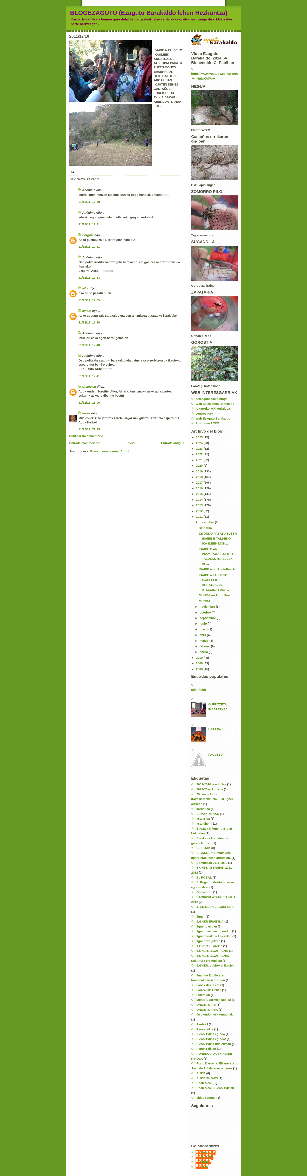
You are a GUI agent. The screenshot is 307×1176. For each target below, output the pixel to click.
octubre (206, 612)
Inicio (131, 443)
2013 (200, 505)
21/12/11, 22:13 (89, 429)
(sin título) (198, 689)
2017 (200, 482)
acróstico (203, 809)
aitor (85, 288)
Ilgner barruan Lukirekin (213, 931)
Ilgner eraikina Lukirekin (213, 936)
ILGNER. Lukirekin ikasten (215, 965)
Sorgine (88, 235)
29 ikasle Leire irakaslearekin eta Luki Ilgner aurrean (212, 799)
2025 (200, 437)
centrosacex (204, 413)
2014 (200, 499)
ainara (86, 311)
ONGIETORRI (206, 1004)
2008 (200, 669)
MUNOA (204, 601)
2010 (200, 657)
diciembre (207, 522)
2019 (200, 471)
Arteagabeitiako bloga (211, 399)
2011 (200, 516)
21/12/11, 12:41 (89, 376)
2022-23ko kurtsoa (209, 789)
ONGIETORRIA (207, 1009)
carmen (205, 1162)
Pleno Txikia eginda (210, 1034)
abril (203, 635)
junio (204, 623)
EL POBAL (204, 877)
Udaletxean (204, 1083)
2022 (200, 454)
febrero (205, 646)
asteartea (203, 818)
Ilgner (200, 916)
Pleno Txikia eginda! (211, 1039)
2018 (200, 477)
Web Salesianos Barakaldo (215, 403)
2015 (200, 494)
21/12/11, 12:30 (89, 201)
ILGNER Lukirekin (209, 946)
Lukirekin (203, 995)
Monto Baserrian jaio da (213, 999)
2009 (200, 663)
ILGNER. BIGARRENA (212, 950)
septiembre (208, 618)
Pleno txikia (204, 1029)
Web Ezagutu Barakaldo (213, 418)
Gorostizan (204, 892)
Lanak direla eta (207, 985)
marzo (205, 640)
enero (204, 652)
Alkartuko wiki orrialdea (213, 408)
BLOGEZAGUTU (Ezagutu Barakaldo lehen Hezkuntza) (148, 12)
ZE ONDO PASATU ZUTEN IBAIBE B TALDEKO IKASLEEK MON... (218, 538)
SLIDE (200, 1073)
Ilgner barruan (206, 926)
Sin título (205, 528)
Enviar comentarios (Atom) (109, 451)
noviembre (208, 606)
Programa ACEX (207, 423)
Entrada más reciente (84, 443)
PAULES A (215, 754)
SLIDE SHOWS (207, 1078)
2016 (200, 488)
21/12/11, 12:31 (89, 224)
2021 (200, 460)
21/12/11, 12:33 (89, 277)
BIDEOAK (203, 848)
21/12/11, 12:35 (89, 300)
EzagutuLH (208, 1152)
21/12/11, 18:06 (89, 402)
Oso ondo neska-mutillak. (214, 1014)
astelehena (204, 823)
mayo (204, 629)
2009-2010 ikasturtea (211, 784)
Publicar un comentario (86, 436)
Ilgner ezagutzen (208, 941)
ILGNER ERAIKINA (210, 921)
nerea (86, 413)
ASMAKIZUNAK (207, 814)
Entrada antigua (172, 443)
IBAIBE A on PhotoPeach (217, 569)
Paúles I (202, 1024)
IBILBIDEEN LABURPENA (215, 906)
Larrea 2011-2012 (208, 990)
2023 (200, 448)
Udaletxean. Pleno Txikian (215, 1088)
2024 (200, 443)
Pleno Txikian (206, 1048)
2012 (200, 511)
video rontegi (206, 1097)
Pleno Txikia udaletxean (213, 1044)
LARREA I (215, 729)
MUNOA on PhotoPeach (216, 595)
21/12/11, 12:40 (89, 345)
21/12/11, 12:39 (89, 322)
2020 (200, 465)
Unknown (89, 386)
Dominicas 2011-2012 (211, 862)
